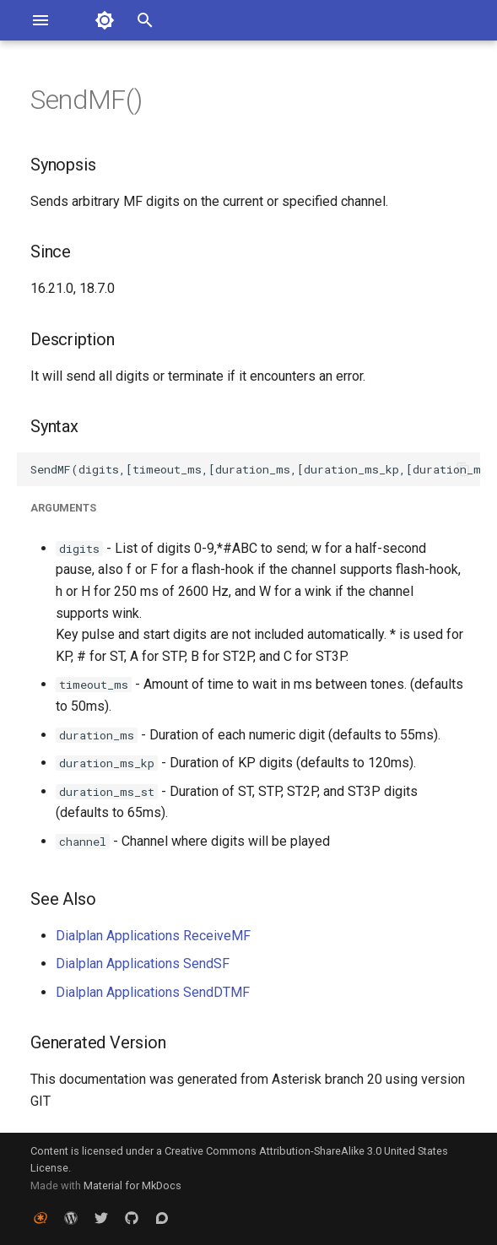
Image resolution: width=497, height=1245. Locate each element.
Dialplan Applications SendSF (143, 963)
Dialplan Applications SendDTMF (153, 992)
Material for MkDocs (132, 1185)
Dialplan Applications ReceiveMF (153, 936)
